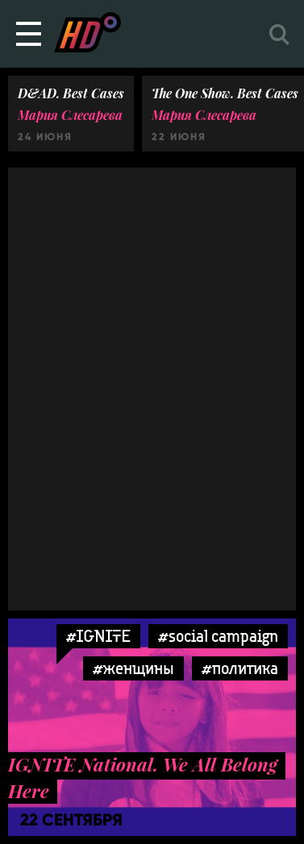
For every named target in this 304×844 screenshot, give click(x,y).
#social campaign (218, 636)
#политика (240, 668)
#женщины (133, 668)
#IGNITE (98, 636)
